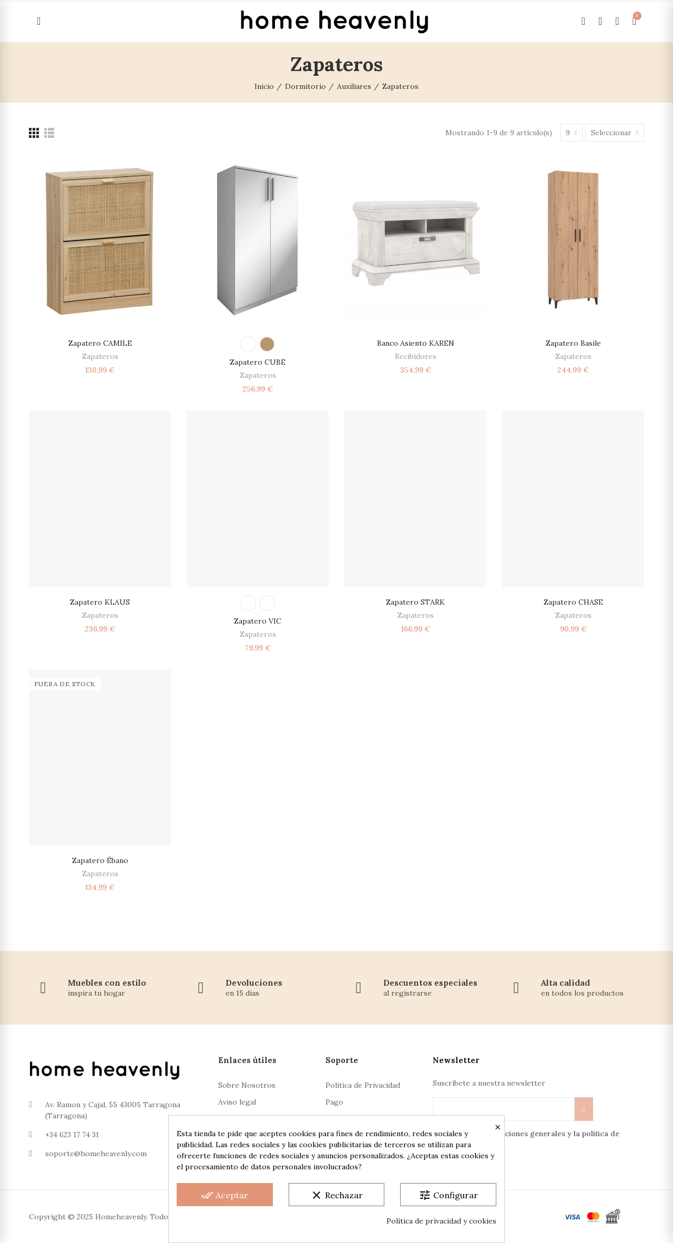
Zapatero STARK (415, 602)
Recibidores (415, 356)
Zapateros (100, 356)
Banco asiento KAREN (415, 343)
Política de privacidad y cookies (441, 1221)
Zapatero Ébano (100, 860)
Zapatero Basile (573, 343)
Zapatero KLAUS (100, 602)
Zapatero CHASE (573, 602)
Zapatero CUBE (257, 362)
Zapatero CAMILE (100, 343)
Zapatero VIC (257, 621)
